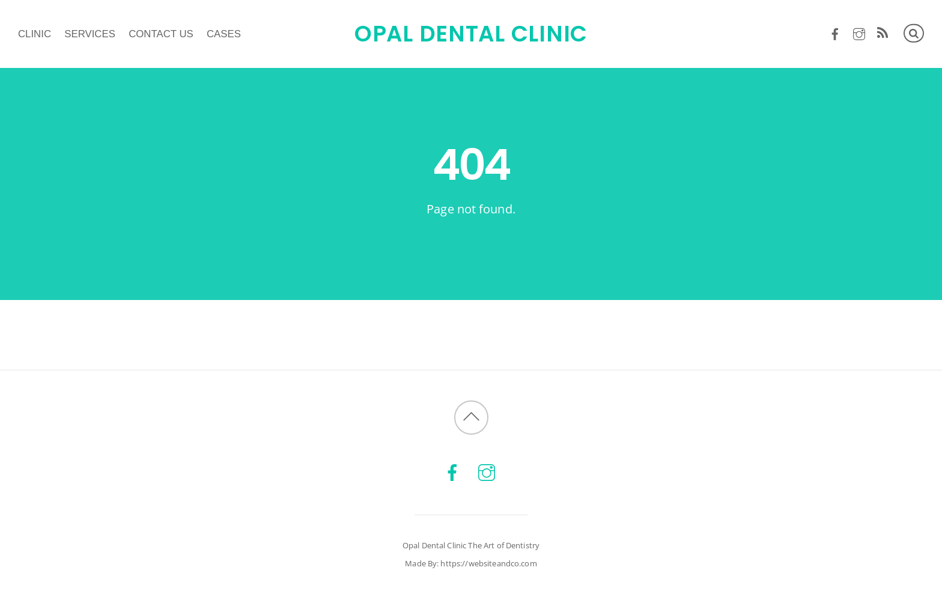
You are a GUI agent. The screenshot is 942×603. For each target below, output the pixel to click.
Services (89, 34)
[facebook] (835, 32)
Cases (224, 34)
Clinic (34, 34)
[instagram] (859, 32)
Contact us (161, 34)
